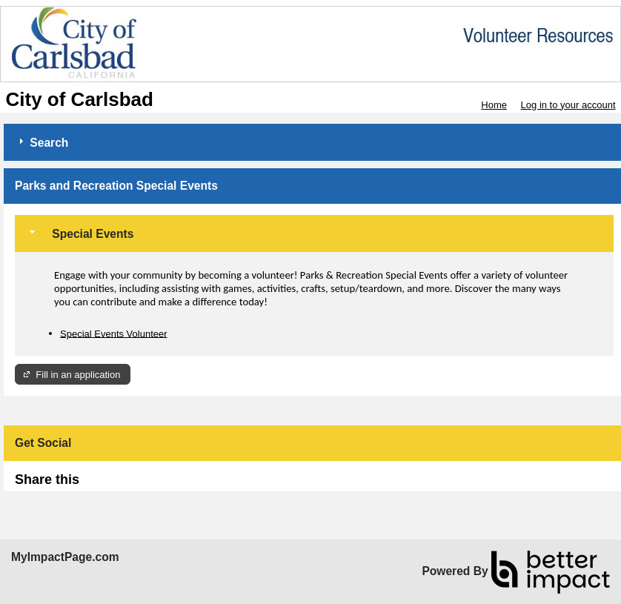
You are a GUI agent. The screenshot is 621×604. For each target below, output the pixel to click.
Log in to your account (568, 104)
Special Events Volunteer (113, 333)
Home (494, 104)
